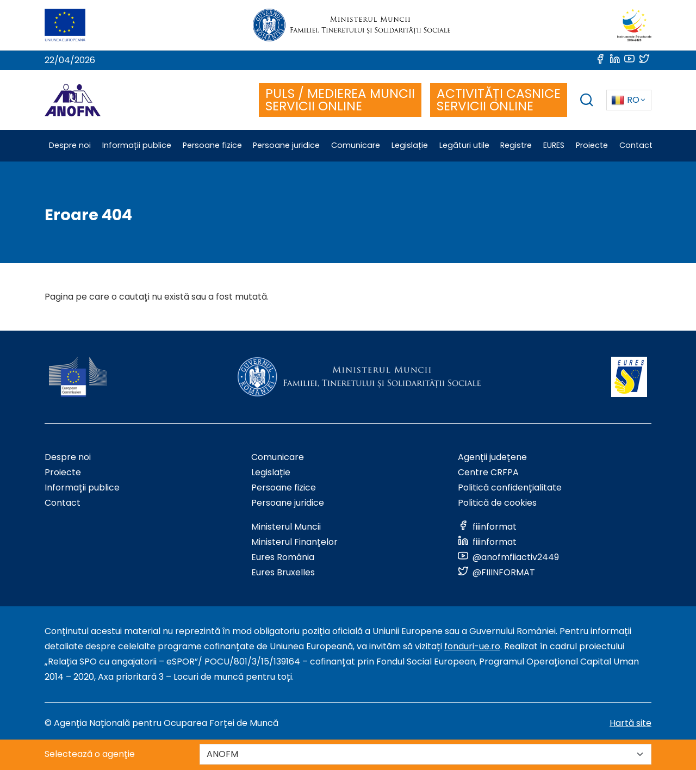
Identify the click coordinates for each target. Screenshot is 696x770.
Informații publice (82, 487)
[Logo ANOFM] (73, 100)
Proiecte (63, 472)
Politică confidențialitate (510, 487)
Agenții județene (492, 457)
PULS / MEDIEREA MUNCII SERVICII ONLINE (340, 100)
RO (625, 100)
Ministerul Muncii (286, 526)
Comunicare (277, 457)
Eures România (282, 557)
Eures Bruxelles (283, 572)
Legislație (270, 472)
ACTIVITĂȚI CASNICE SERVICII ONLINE (499, 100)
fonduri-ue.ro (472, 646)
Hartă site (630, 723)
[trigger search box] (587, 101)
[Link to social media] (601, 60)
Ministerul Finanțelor (294, 542)
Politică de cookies (497, 502)
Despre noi (68, 457)
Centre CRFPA (488, 472)
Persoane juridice (287, 502)
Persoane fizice (283, 487)
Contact (62, 502)
